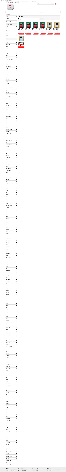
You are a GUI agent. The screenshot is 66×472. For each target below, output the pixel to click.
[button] (53, 12)
